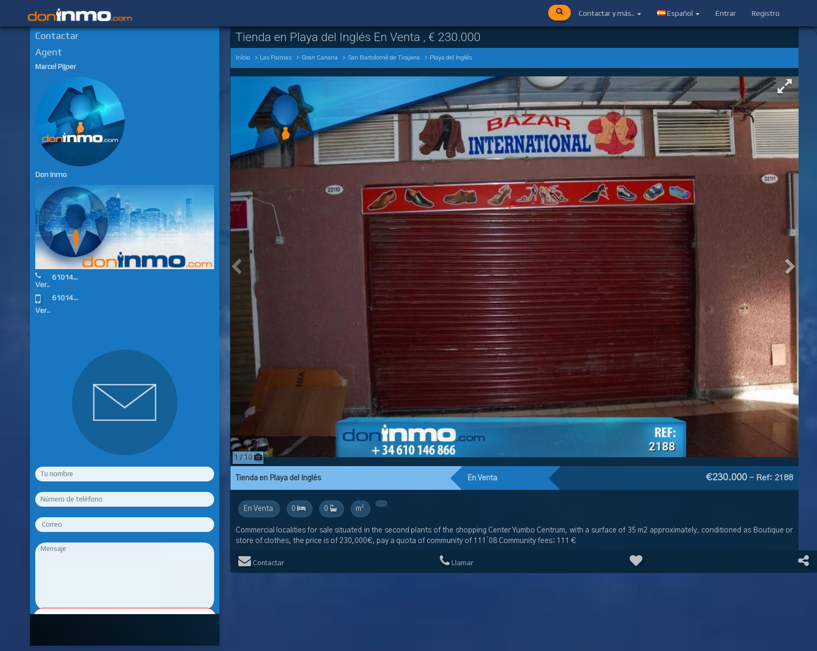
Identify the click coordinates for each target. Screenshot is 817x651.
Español (678, 13)
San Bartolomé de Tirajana (384, 58)
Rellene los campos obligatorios (124, 619)
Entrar (725, 13)
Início (243, 58)
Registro (766, 13)
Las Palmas (275, 58)
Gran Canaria (319, 58)
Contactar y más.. (610, 13)
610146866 (71, 277)
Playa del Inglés (451, 58)
